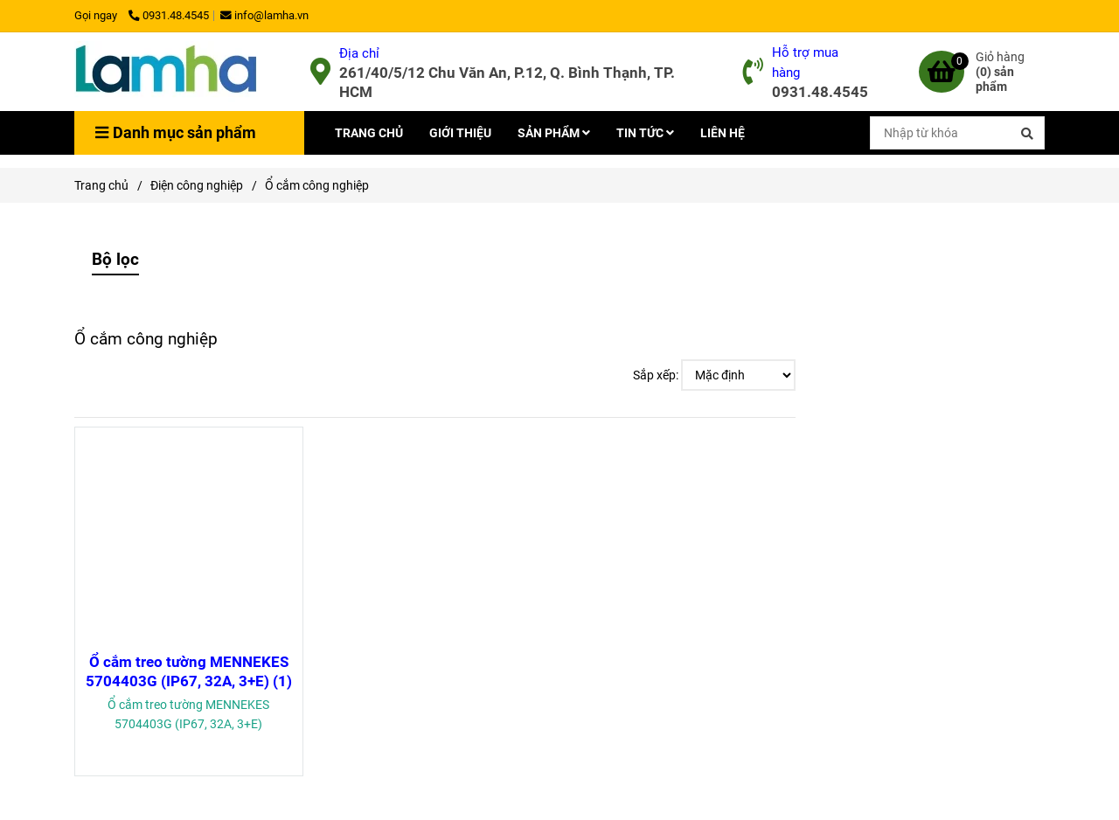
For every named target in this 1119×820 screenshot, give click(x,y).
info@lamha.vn (264, 15)
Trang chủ (101, 185)
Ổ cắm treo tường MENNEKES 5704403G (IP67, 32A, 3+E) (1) (189, 671)
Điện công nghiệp (196, 185)
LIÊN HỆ (722, 133)
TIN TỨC (645, 133)
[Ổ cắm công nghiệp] (166, 71)
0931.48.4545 (169, 15)
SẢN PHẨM (554, 133)
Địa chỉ (359, 53)
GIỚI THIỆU (460, 133)
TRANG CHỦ (369, 133)
